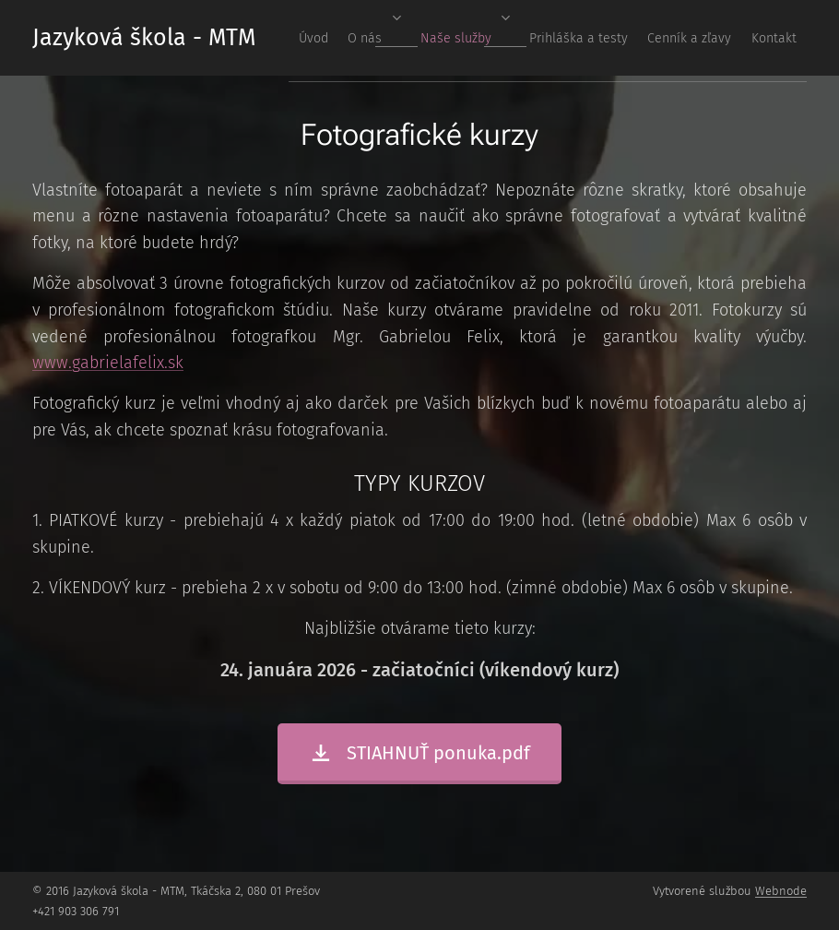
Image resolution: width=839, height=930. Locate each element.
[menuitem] (598, 38)
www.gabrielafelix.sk (107, 362)
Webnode (781, 891)
